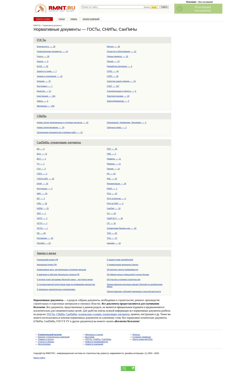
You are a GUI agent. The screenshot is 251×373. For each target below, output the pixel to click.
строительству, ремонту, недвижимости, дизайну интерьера (115, 353)
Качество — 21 (44, 91)
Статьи (62, 19)
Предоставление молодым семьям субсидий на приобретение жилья (135, 285)
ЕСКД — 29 (42, 66)
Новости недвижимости (96, 342)
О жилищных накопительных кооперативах (56, 289)
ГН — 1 (40, 164)
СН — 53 (111, 213)
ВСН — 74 (42, 154)
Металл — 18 (113, 46)
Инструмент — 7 (45, 86)
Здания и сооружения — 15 (49, 76)
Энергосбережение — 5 (118, 101)
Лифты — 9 (42, 101)
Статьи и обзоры (46, 342)
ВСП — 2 (41, 159)
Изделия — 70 (44, 81)
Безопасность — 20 (46, 46)
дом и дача (70, 11)
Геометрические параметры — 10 (52, 51)
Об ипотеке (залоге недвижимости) (122, 270)
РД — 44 (111, 174)
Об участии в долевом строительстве (123, 279)
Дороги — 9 (42, 61)
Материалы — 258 (45, 106)
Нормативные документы (52, 25)
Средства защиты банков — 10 (121, 81)
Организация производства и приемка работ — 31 (60, 132)
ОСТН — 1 (42, 223)
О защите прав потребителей (120, 260)
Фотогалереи (44, 344)
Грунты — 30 (43, 56)
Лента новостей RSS (142, 339)
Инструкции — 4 (44, 189)
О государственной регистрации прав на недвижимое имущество (66, 284)
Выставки (89, 337)
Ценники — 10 (114, 243)
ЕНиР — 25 (42, 184)
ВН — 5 (41, 149)
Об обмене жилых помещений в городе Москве (128, 274)
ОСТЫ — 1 (42, 228)
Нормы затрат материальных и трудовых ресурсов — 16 (62, 122)
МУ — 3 (41, 198)
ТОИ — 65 (112, 233)
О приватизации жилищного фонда (122, 265)
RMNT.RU (37, 25)
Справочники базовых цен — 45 (121, 228)
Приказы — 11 (114, 164)
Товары (73, 19)
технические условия (89, 314)
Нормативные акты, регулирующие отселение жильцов (61, 270)
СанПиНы (71, 314)
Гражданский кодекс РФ (47, 260)
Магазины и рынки (94, 334)
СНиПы (41, 116)
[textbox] (120, 7)
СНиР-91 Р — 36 (115, 218)
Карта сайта (39, 358)
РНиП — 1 (112, 189)
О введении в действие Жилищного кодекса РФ (58, 274)
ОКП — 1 (41, 213)
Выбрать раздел (43, 19)
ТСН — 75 (112, 238)
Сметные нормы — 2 (117, 127)
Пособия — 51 (44, 243)
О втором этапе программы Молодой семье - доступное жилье (65, 279)
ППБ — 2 (111, 154)
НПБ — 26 (42, 203)
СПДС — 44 (113, 71)
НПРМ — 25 (43, 208)
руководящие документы (116, 314)
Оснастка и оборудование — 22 (121, 51)
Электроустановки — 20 (118, 96)
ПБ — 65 (41, 233)
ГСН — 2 (41, 169)
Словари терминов (141, 337)
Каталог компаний (91, 19)
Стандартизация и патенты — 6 (121, 91)
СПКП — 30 (112, 76)
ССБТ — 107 (113, 86)
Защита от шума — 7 (47, 71)
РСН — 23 (112, 194)
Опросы (136, 334)
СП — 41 (111, 223)
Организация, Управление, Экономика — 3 (126, 122)
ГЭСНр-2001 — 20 (45, 179)
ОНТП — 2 (42, 218)
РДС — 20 (112, 179)
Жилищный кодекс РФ (47, 265)
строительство (53, 11)
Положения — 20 (45, 238)
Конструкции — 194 (46, 96)
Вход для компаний (205, 2)
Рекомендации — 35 (116, 184)
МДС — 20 (42, 194)
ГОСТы (41, 40)
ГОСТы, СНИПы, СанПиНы (98, 339)
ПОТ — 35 (112, 149)
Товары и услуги (46, 339)
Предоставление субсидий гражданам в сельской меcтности (134, 291)
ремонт (62, 11)
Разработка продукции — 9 (119, 66)
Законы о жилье (46, 253)
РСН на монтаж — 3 (116, 198)
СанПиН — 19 (114, 208)
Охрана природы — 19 (117, 56)
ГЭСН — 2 (42, 174)
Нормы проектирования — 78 (50, 127)
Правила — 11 (114, 159)
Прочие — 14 (113, 169)
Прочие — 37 (113, 61)
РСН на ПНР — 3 (115, 203)
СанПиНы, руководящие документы (59, 142)
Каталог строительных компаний (53, 337)
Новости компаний (94, 344)
